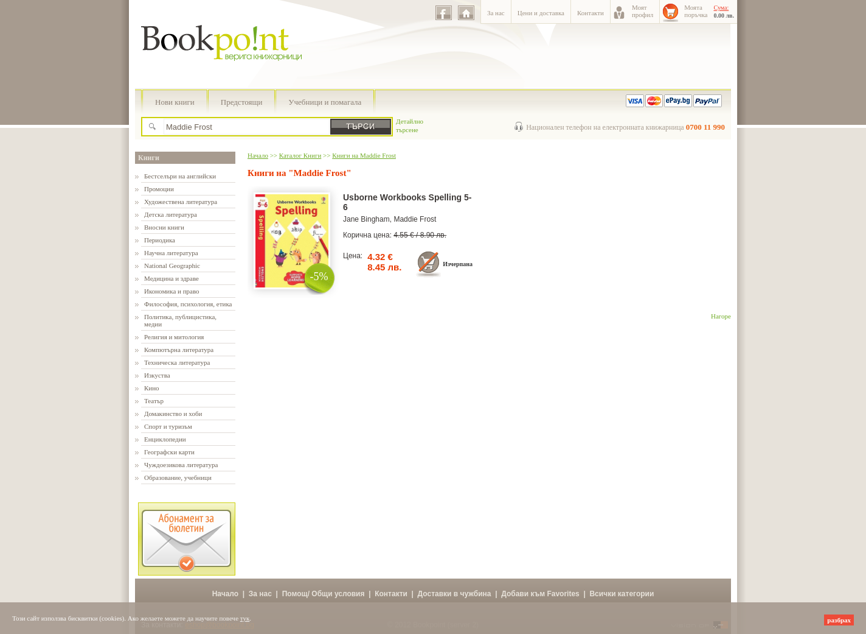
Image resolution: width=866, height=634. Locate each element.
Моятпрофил (642, 11)
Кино (151, 388)
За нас (496, 12)
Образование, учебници (178, 477)
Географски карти (169, 452)
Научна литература (171, 252)
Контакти (590, 12)
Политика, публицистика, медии (180, 320)
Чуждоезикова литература (181, 464)
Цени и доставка (541, 12)
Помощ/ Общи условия (323, 594)
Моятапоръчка (695, 11)
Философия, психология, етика (188, 304)
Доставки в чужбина (454, 594)
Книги (148, 157)
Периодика (159, 240)
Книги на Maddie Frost (364, 155)
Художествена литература (180, 201)
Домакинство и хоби (173, 413)
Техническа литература (177, 362)
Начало (258, 155)
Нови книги (175, 102)
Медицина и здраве (171, 278)
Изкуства (157, 375)
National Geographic (172, 265)
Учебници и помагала (324, 102)
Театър (154, 400)
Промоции (159, 188)
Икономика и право (171, 291)
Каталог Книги (300, 155)
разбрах (839, 620)
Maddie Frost (414, 219)
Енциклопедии (165, 439)
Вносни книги (164, 227)
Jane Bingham (366, 219)
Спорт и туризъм (168, 426)
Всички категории (621, 594)
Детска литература (170, 214)
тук (245, 618)
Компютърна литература (178, 349)
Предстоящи (242, 102)
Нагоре (721, 316)
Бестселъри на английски (180, 176)
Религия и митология (174, 336)
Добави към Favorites (540, 594)
